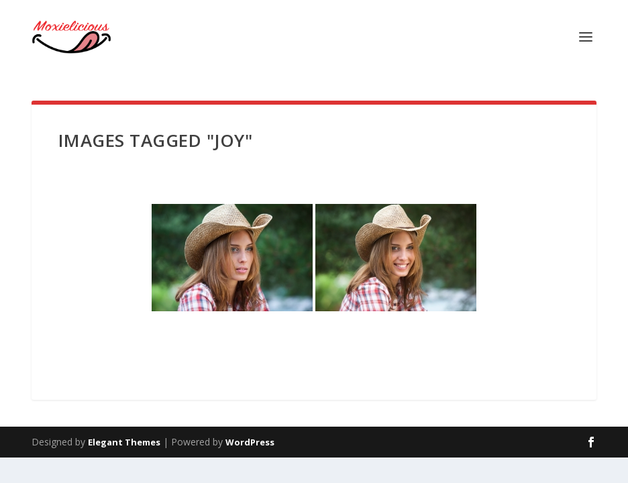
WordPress (249, 442)
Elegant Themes (124, 442)
